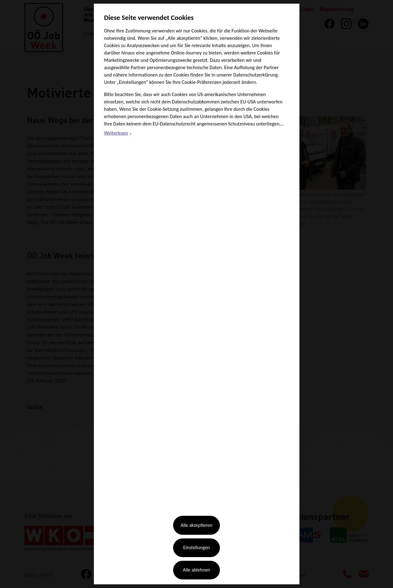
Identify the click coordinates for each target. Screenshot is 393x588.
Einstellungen (196, 547)
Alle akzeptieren (197, 525)
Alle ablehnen (196, 570)
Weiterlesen (118, 133)
